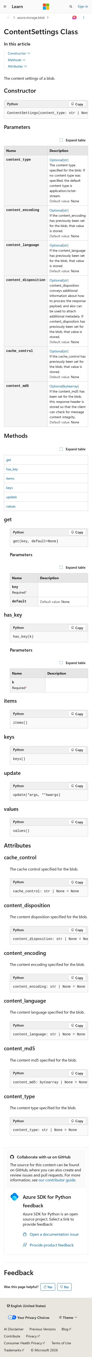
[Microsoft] (46, 6)
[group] (46, 113)
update (11, 497)
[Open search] (71, 6)
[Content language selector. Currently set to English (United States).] (26, 1306)
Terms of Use (61, 1343)
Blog (65, 1329)
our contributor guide (57, 1179)
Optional (56, 160)
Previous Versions (42, 1329)
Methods (17, 60)
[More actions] (83, 18)
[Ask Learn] (74, 18)
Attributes (17, 66)
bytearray (71, 386)
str (65, 160)
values (10, 506)
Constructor (19, 53)
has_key (12, 469)
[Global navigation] (5, 6)
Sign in (83, 6)
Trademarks (12, 1350)
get (8, 459)
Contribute (12, 1336)
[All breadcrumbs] (8, 18)
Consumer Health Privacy (23, 1343)
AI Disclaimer (14, 1329)
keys (9, 487)
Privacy (31, 1336)
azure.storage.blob (31, 17)
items (10, 478)
